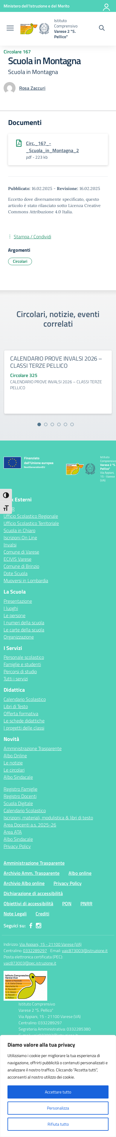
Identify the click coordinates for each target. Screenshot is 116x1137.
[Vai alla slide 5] (65, 424)
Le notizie (13, 762)
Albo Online (15, 755)
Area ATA (13, 831)
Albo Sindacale (18, 777)
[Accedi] (106, 6)
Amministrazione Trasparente (33, 748)
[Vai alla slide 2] (46, 424)
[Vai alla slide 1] (39, 424)
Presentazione (18, 601)
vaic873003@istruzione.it (85, 950)
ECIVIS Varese (17, 559)
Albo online (79, 873)
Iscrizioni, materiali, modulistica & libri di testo (48, 817)
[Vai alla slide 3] (52, 424)
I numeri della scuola (24, 622)
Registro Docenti (20, 796)
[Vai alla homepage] (35, 28)
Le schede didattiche (24, 720)
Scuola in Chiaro (19, 530)
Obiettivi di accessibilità (28, 903)
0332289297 (35, 950)
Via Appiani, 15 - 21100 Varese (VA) (50, 944)
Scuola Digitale (18, 803)
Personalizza (58, 1108)
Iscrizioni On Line (20, 537)
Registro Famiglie (20, 788)
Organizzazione (19, 636)
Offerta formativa (21, 713)
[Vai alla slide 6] (72, 424)
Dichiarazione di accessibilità (33, 893)
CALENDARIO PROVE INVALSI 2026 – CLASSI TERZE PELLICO (56, 362)
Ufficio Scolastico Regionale (31, 516)
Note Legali (15, 913)
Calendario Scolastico (25, 699)
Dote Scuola (16, 573)
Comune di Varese (21, 551)
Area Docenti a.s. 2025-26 (30, 824)
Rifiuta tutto (58, 1124)
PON (66, 903)
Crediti (42, 913)
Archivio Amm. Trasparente (31, 873)
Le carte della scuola (24, 629)
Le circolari (14, 769)
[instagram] (38, 925)
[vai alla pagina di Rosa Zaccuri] (32, 88)
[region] (58, 1086)
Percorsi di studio (20, 671)
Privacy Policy (17, 846)
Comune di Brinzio (21, 566)
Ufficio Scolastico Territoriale (31, 523)
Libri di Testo (16, 706)
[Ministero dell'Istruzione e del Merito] (36, 6)
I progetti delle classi (24, 727)
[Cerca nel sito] (101, 29)
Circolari (20, 261)
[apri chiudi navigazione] (10, 28)
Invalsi (10, 544)
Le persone (14, 615)
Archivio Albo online (24, 883)
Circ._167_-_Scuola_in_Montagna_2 (52, 147)
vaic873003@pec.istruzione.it (30, 963)
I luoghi (11, 608)
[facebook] (30, 925)
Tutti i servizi (16, 678)
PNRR (86, 903)
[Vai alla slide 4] (59, 424)
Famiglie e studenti (22, 664)
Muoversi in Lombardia (26, 580)
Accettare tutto (58, 1092)
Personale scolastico (24, 657)
